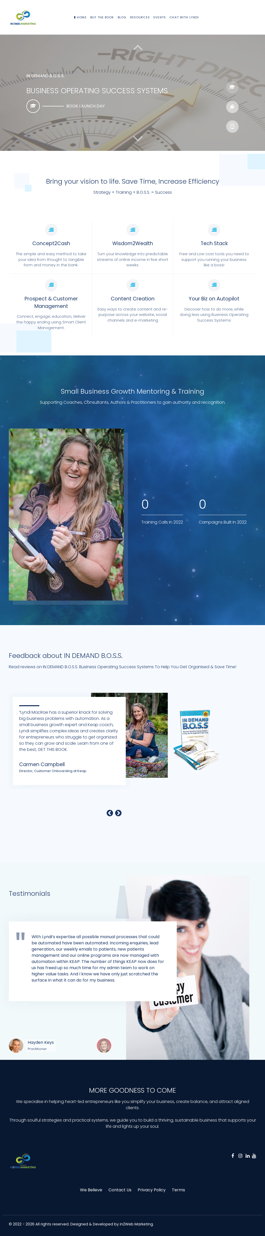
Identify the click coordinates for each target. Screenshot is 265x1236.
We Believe (91, 1190)
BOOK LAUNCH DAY (85, 106)
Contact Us (119, 1190)
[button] (137, 138)
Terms (178, 1190)
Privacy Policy (152, 1190)
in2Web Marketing (136, 1224)
